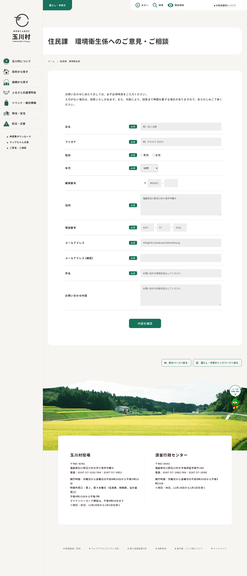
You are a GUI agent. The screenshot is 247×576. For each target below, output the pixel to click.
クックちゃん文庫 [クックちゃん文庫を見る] (19, 142)
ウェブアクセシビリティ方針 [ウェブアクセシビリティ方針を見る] (105, 548)
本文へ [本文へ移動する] (145, 5)
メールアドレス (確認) (79, 258)
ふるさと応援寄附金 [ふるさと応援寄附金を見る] (24, 92)
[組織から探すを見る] (21, 82)
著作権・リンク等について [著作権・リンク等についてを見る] (190, 548)
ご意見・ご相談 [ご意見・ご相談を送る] (18, 147)
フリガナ (70, 142)
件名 (68, 273)
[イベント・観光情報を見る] (21, 103)
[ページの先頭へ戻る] (236, 398)
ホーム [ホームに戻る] (51, 61)
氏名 (68, 126)
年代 (68, 168)
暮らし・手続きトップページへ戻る (219, 362)
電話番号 (70, 227)
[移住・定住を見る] (21, 113)
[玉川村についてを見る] (21, 61)
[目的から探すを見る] (21, 72)
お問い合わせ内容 (76, 295)
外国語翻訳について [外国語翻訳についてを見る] (226, 5)
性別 (68, 155)
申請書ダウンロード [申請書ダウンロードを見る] (20, 136)
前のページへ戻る (178, 362)
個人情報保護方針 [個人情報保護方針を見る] (138, 548)
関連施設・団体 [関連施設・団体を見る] (73, 548)
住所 (68, 205)
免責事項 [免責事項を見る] (162, 548)
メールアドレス (75, 242)
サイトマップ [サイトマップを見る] (219, 548)
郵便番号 (70, 183)
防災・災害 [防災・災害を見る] (19, 123)
